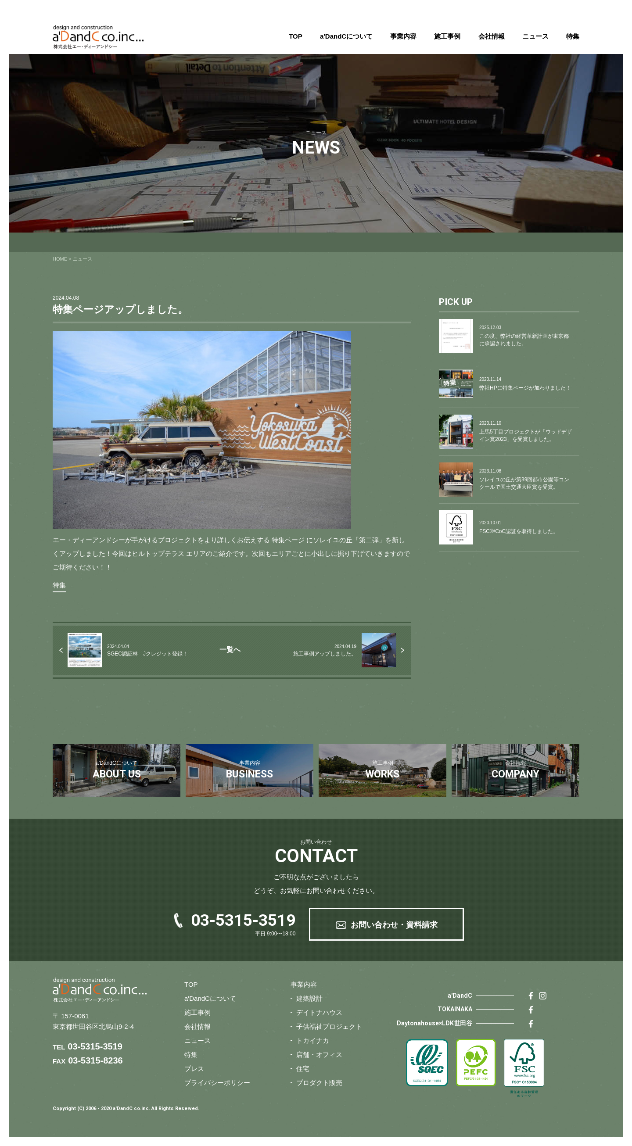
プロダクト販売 (319, 1082)
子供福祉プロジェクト (329, 1026)
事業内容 (403, 36)
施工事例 (447, 36)
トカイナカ (312, 1040)
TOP (295, 36)
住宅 (302, 1068)
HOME (60, 258)
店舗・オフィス (319, 1054)
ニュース (535, 36)
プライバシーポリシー (217, 1082)
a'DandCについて (346, 36)
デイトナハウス (319, 1012)
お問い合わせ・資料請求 (394, 924)
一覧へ (230, 649)
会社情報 (491, 36)
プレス (194, 1068)
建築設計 (309, 998)
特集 (572, 36)
